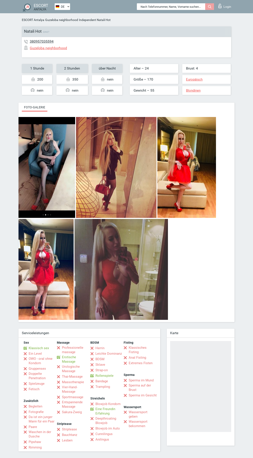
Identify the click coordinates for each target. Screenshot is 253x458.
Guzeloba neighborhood (61, 20)
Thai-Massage (72, 377)
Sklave (100, 365)
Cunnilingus (104, 434)
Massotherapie (73, 382)
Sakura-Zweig (72, 412)
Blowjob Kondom (108, 404)
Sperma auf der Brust (140, 387)
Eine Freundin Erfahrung (105, 411)
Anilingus (102, 439)
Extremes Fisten (141, 363)
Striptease (69, 429)
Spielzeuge (37, 384)
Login (224, 6)
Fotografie (36, 412)
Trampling (102, 387)
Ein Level (35, 354)
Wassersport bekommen (138, 424)
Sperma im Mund (141, 380)
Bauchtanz (69, 435)
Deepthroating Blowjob (105, 421)
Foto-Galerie (34, 107)
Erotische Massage (69, 359)
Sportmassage (72, 397)
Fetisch (34, 389)
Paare (33, 427)
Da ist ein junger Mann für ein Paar (41, 419)
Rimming (35, 447)
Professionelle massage (72, 350)
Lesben (67, 440)
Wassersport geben (138, 414)
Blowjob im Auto (107, 428)
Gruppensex (37, 369)
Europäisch (194, 79)
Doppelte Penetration (37, 376)
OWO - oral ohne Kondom (40, 361)
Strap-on (101, 370)
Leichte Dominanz (108, 354)
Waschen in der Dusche (40, 434)
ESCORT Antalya (33, 20)
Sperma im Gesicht (143, 395)
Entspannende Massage (72, 404)
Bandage (101, 381)
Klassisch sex (39, 348)
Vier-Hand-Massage (69, 389)
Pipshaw (35, 442)
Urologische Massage (71, 369)
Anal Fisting (137, 358)
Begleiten (35, 406)
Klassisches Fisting (138, 350)
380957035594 (42, 41)
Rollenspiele (104, 376)
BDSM (99, 359)
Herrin (99, 348)
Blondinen (193, 90)
